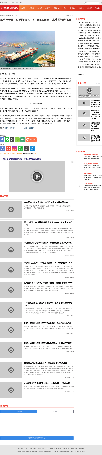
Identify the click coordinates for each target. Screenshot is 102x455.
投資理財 (22, 8)
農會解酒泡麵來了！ (88, 173)
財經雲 (9, 8)
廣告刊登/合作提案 (43, 448)
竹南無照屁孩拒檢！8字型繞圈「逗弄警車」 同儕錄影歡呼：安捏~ (95, 126)
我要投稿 (20, 448)
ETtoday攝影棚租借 (88, 183)
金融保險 (47, 8)
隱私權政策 (66, 448)
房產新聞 (89, 8)
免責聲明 (81, 448)
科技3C (64, 8)
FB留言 (55, 411)
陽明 (6, 128)
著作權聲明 (74, 448)
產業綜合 (81, 8)
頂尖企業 (39, 8)
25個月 (25, 128)
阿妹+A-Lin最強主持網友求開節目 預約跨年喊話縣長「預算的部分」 (95, 139)
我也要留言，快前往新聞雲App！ (37, 438)
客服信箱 (52, 448)
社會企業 (97, 8)
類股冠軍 (31, 128)
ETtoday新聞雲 (4, 1)
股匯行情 (56, 8)
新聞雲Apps (19, 1)
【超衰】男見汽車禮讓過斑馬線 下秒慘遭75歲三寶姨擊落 (21, 159)
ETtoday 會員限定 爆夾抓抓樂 (91, 164)
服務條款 (58, 448)
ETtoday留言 (18, 411)
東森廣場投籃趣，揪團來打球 (91, 155)
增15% (19, 128)
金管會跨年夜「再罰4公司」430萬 (88, 35)
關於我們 (33, 448)
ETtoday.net (55, 451)
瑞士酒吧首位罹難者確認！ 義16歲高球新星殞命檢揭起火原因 (95, 103)
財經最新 (31, 8)
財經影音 (72, 8)
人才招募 (27, 448)
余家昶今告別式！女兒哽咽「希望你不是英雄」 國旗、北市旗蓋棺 (95, 114)
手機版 (12, 1)
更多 (98, 83)
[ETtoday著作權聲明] (29, 153)
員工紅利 (12, 128)
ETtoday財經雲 (80, 74)
